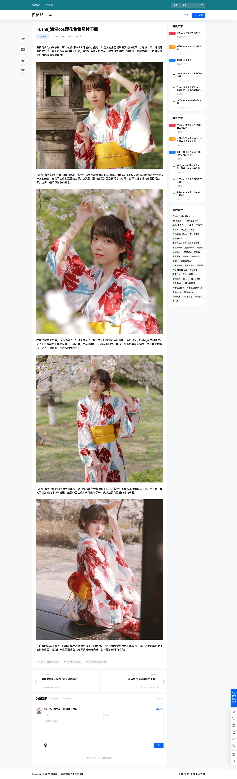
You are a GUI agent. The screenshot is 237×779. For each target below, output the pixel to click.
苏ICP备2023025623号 (72, 774)
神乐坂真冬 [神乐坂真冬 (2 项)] (177, 265)
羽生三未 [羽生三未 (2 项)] (176, 274)
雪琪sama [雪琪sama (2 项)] (188, 292)
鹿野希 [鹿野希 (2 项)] (175, 301)
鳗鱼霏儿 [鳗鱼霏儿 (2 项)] (199, 297)
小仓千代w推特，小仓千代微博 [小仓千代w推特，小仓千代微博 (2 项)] (185, 243)
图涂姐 (53, 774)
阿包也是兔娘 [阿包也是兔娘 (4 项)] (178, 288)
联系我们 (36, 5)
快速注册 (199, 15)
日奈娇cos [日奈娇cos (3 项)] (176, 252)
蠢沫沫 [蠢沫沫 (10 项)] (186, 279)
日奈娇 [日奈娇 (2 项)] (200, 248)
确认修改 (160, 709)
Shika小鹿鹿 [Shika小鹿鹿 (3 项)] (177, 225)
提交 (159, 745)
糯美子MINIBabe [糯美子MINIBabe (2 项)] (179, 270)
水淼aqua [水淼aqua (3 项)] (195, 256)
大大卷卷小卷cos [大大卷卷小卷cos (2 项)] (179, 234)
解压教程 (48, 5)
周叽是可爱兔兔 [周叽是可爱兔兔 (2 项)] (187, 230)
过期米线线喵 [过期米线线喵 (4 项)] (189, 283)
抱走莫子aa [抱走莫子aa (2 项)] (189, 248)
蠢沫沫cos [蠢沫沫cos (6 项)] (195, 279)
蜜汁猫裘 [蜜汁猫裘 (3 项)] (176, 279)
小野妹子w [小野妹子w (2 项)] (177, 248)
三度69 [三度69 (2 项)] (199, 225)
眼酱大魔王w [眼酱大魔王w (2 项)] (186, 261)
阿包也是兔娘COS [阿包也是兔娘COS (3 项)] (194, 288)
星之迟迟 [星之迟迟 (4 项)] (188, 252)
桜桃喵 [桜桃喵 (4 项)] (186, 256)
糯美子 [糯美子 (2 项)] (200, 265)
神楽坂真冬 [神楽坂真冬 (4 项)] (189, 265)
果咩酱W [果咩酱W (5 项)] (176, 256)
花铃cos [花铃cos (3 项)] (192, 274)
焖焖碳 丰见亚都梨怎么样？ (143, 679)
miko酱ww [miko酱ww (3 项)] (185, 216)
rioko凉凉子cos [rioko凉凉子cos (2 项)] (192, 221)
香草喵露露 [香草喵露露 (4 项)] (187, 297)
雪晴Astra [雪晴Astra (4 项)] (176, 292)
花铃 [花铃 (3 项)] (185, 274)
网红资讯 (43, 37)
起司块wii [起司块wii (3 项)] (176, 283)
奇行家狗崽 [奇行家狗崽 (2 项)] (194, 234)
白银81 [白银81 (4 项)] (175, 261)
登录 (186, 15)
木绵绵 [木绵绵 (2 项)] (197, 252)
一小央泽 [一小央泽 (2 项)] (190, 225)
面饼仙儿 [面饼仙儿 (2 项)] (176, 297)
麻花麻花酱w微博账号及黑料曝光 (59, 679)
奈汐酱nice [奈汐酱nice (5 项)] (177, 239)
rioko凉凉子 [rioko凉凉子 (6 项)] (177, 221)
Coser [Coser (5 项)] (175, 216)
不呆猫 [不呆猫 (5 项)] (175, 230)
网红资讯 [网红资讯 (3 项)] (193, 270)
